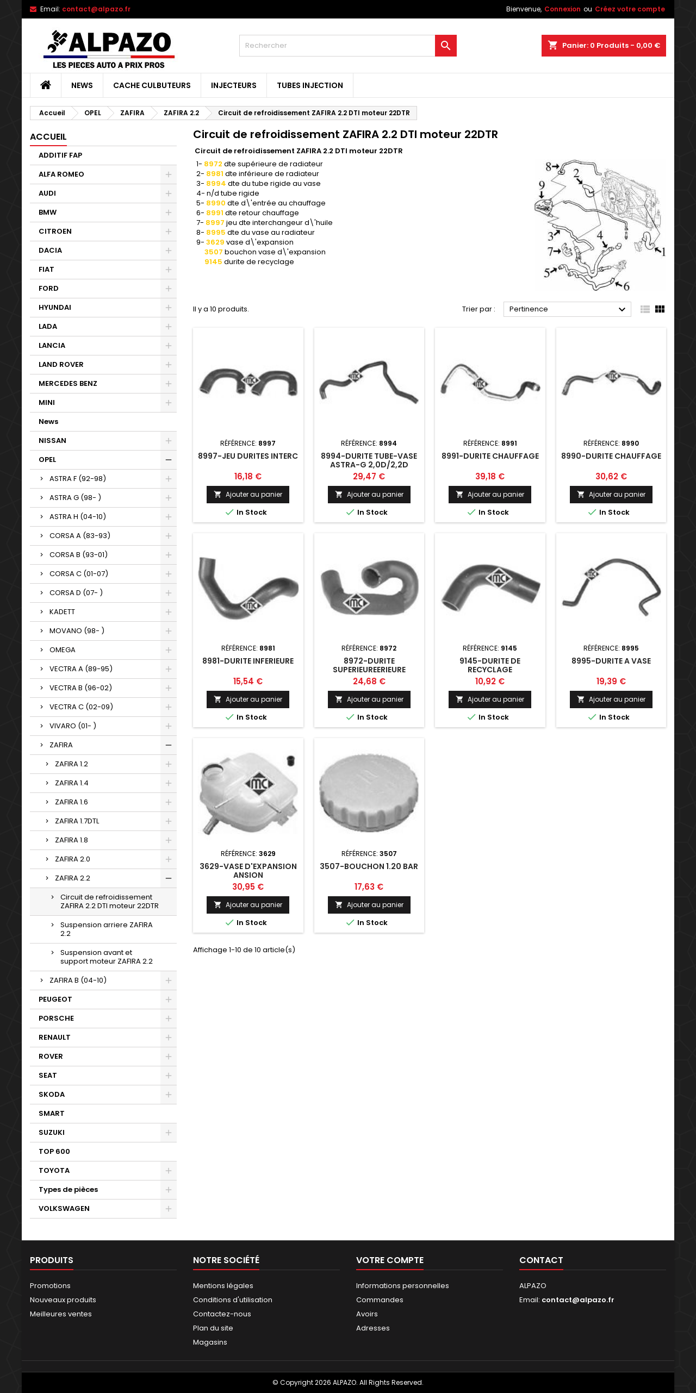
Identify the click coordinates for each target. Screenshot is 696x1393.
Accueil (48, 136)
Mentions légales (223, 1285)
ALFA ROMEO (61, 174)
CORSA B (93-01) (78, 554)
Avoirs (367, 1314)
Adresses (373, 1328)
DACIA (50, 250)
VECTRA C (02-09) (81, 707)
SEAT (48, 1075)
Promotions (50, 1285)
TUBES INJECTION (310, 85)
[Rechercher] (348, 46)
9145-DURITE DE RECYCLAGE (489, 665)
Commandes (379, 1300)
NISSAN (52, 440)
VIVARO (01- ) (72, 726)
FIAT (46, 269)
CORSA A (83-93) (79, 535)
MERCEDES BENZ (68, 383)
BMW (48, 212)
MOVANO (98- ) (76, 631)
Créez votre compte (630, 9)
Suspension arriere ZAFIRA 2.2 (106, 929)
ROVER (51, 1056)
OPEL (47, 459)
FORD (49, 288)
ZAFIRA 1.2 (71, 764)
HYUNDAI (55, 307)
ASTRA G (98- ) (75, 497)
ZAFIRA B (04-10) (78, 980)
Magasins (210, 1342)
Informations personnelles (402, 1285)
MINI (47, 402)
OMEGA (62, 650)
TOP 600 (54, 1151)
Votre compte (390, 1260)
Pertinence (569, 309)
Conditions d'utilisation (232, 1300)
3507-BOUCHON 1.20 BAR (369, 866)
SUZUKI (52, 1132)
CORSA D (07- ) (76, 593)
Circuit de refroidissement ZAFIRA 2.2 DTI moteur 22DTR (109, 901)
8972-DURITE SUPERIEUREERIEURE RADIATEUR (369, 669)
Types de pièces (68, 1189)
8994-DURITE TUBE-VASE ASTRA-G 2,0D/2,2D (369, 460)
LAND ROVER (61, 364)
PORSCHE (56, 1018)
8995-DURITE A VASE (611, 660)
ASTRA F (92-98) (77, 478)
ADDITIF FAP (60, 155)
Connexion (562, 9)
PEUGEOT (55, 999)
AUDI (47, 193)
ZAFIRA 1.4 (72, 783)
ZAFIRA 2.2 (72, 878)
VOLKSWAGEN (64, 1208)
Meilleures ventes (61, 1314)
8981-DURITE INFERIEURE (248, 660)
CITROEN (55, 231)
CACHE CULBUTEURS (152, 85)
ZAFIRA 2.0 (72, 859)
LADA (48, 326)
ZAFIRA (61, 745)
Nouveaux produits (63, 1300)
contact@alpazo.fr (96, 9)
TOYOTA (54, 1170)
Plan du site (213, 1328)
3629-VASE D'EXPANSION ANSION (248, 870)
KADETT (62, 612)
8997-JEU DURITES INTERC (248, 456)
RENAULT (55, 1037)
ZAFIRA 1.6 (71, 802)
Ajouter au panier (248, 494)
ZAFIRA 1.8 (71, 840)
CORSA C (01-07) (78, 574)
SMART (52, 1113)
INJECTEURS (234, 85)
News (82, 85)
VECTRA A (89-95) (81, 669)
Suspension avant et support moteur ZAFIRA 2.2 (106, 956)
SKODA (52, 1094)
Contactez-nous (222, 1314)
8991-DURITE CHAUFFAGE (490, 456)
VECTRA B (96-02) (80, 688)
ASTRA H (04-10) (77, 516)
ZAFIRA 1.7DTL (77, 821)
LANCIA (52, 345)
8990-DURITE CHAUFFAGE (611, 456)
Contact (541, 1260)
